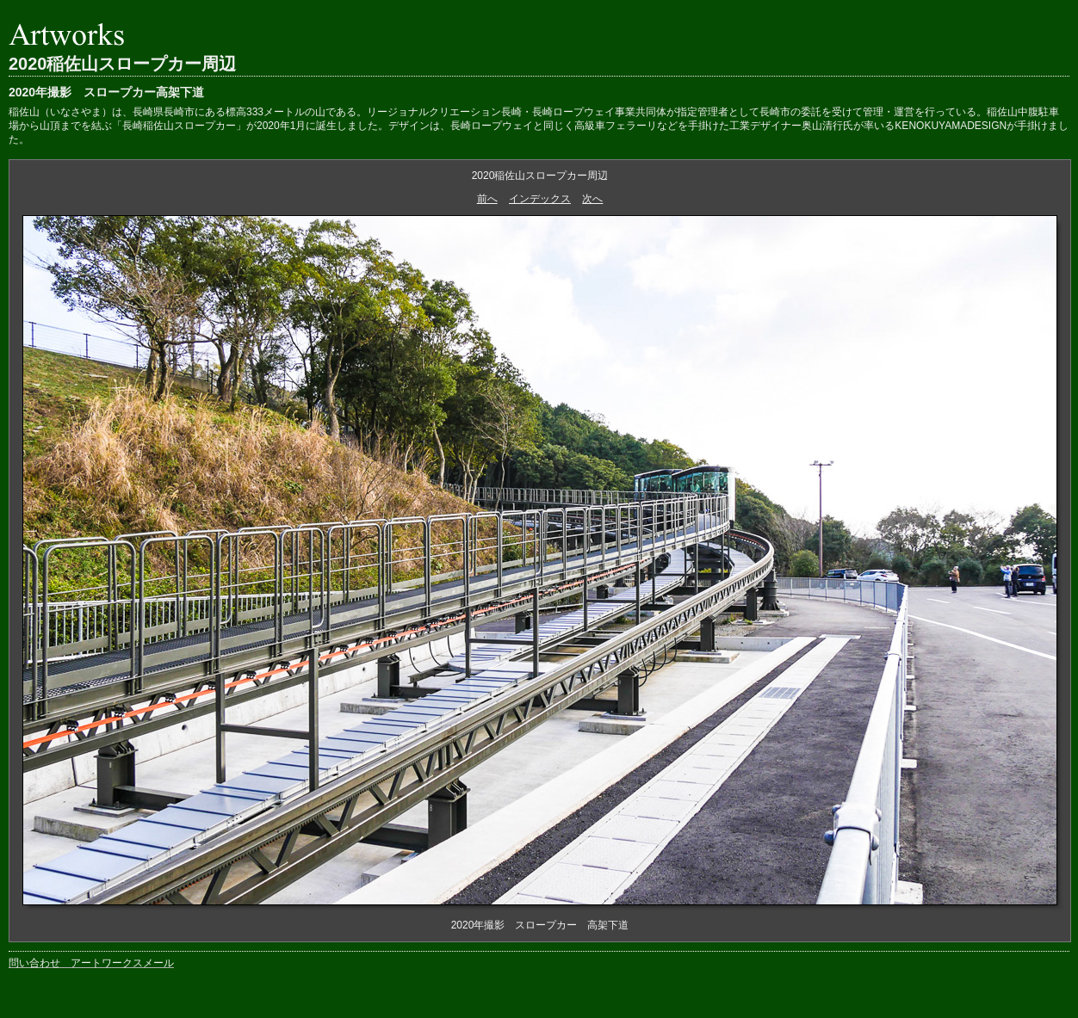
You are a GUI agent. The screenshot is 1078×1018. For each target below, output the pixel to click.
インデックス (540, 199)
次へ (592, 199)
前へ (487, 199)
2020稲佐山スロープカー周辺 (123, 63)
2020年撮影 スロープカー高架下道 (106, 92)
